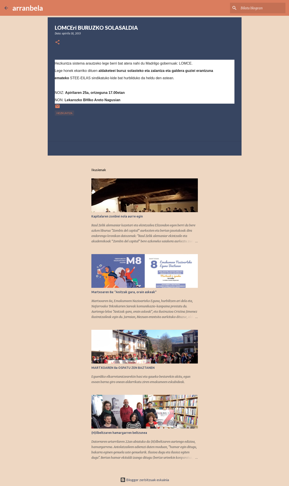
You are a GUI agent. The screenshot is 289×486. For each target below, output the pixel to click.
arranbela (27, 8)
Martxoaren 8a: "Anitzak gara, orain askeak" (124, 292)
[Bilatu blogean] (262, 8)
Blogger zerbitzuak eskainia (144, 480)
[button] (57, 42)
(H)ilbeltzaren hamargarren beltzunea (119, 433)
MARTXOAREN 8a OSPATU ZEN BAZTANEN (123, 367)
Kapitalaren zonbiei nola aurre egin (117, 216)
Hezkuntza (64, 113)
